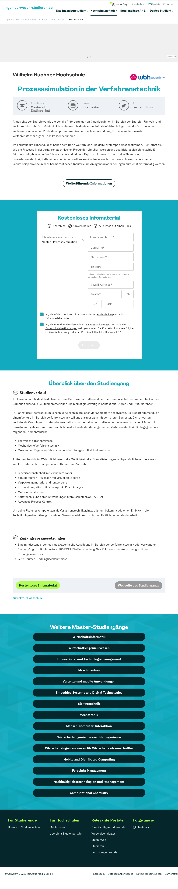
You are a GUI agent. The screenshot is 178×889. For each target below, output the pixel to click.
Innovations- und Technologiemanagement (89, 659)
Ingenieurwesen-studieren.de (21, 19)
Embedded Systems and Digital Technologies (89, 692)
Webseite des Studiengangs (138, 585)
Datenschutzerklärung (120, 873)
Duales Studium (160, 10)
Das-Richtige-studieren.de (108, 827)
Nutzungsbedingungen (97, 324)
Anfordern (89, 345)
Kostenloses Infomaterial (38, 585)
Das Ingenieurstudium (71, 10)
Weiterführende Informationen (89, 183)
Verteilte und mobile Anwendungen (89, 681)
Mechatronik (89, 715)
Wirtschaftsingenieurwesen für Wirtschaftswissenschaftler (89, 748)
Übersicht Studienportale (24, 827)
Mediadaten (57, 827)
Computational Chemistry (89, 793)
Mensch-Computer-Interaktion (89, 726)
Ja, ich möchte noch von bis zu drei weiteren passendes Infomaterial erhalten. (85, 316)
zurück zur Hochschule (28, 598)
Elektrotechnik (89, 703)
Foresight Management (89, 770)
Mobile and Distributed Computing (89, 759)
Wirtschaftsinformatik (89, 637)
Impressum (98, 873)
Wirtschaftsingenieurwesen (89, 648)
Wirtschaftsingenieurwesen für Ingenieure (89, 737)
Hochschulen (104, 314)
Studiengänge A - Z (133, 10)
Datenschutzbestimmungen (61, 328)
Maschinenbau (89, 670)
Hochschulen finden (104, 10)
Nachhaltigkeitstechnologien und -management (89, 781)
